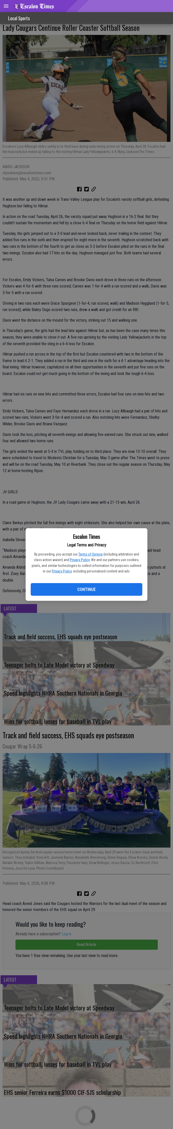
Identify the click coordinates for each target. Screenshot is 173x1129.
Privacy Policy (80, 560)
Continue (86, 589)
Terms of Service (90, 554)
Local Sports (19, 18)
